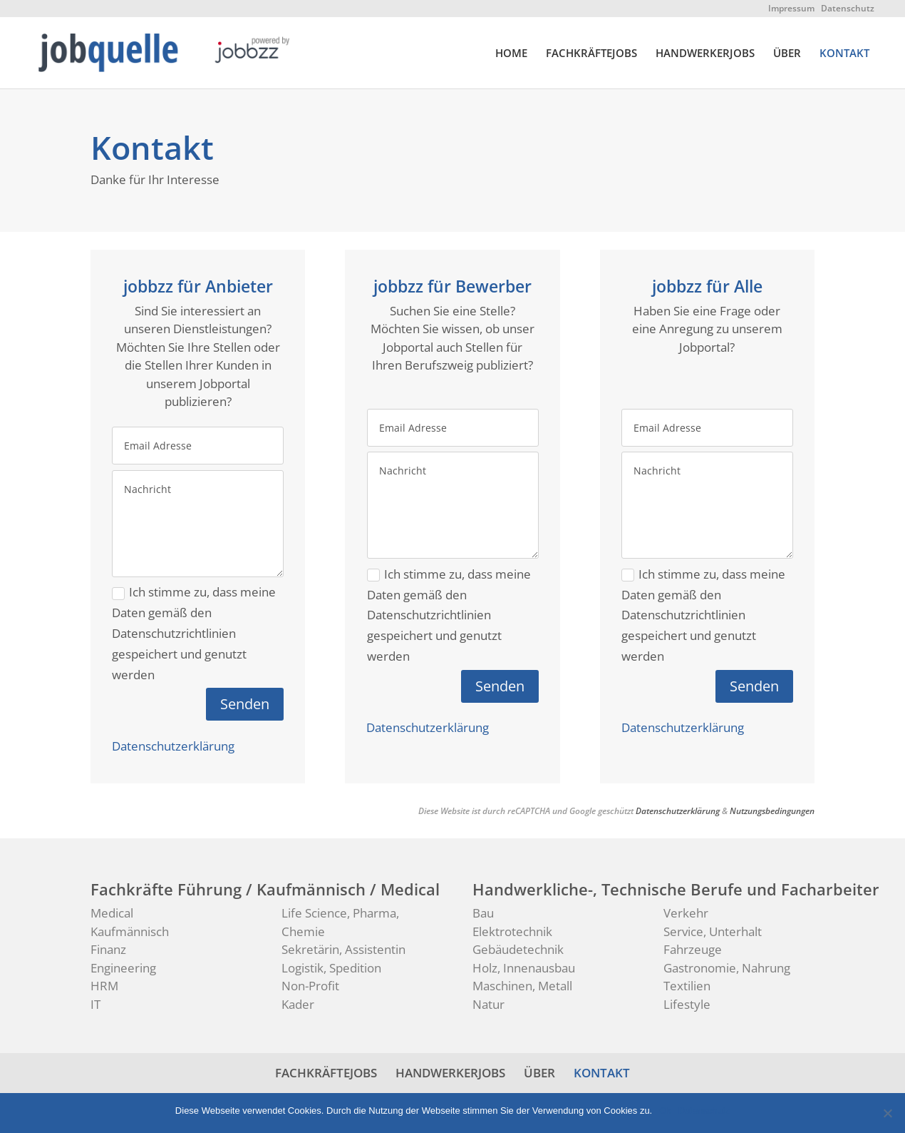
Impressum (791, 8)
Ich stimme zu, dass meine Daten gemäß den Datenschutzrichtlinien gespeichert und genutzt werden (194, 633)
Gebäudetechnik (518, 949)
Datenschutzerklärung (173, 746)
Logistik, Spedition (331, 968)
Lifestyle (686, 1004)
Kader (297, 1004)
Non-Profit (310, 985)
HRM (104, 985)
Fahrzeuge (692, 949)
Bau (483, 913)
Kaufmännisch (129, 931)
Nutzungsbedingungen (772, 811)
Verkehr (685, 913)
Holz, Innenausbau (523, 968)
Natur (488, 1004)
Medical (111, 913)
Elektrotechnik (512, 931)
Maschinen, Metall (522, 985)
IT (95, 1004)
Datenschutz (847, 8)
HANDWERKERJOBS (705, 54)
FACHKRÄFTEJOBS (591, 54)
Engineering (123, 968)
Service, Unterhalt (712, 931)
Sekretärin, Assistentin (343, 949)
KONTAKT (844, 54)
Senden (244, 703)
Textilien (686, 985)
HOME (511, 54)
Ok (665, 1110)
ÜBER (787, 54)
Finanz (108, 949)
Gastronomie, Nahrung (726, 968)
